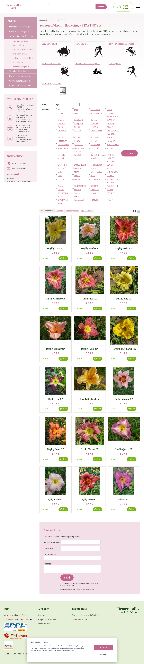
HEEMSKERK (63, 141)
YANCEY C (62, 203)
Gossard (77, 131)
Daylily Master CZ (89, 499)
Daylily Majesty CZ (55, 348)
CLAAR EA (111, 120)
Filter (129, 153)
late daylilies (123, 69)
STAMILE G (95, 193)
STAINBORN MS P (63, 195)
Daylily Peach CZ (89, 248)
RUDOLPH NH (113, 186)
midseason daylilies (56, 69)
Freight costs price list (47, 619)
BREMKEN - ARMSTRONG (112, 115)
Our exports (43, 615)
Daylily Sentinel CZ (89, 398)
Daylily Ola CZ (55, 398)
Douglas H (78, 123)
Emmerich (62, 131)
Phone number (50, 554)
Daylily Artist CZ (123, 248)
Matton (110, 168)
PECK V (77, 175)
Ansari (109, 109)
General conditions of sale (15, 615)
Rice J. (60, 186)
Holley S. (94, 141)
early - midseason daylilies (123, 49)
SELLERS (77, 189)
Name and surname (52, 542)
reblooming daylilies (56, 89)
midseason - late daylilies (89, 69)
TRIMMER (94, 200)
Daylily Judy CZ (123, 298)
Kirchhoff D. (96, 148)
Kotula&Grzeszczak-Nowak (97, 156)
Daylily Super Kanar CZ (124, 348)
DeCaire (61, 123)
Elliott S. (110, 127)
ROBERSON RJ (80, 186)
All (59, 109)
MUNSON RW (112, 172)
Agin (76, 109)
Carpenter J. (96, 120)
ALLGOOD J (95, 109)
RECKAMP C (95, 179)
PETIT (93, 175)
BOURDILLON (96, 113)
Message (47, 564)
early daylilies (89, 49)
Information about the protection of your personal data (77, 589)
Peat (60, 175)
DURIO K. (111, 123)
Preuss (77, 179)
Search (101, 7)
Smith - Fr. (95, 189)
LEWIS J (110, 165)
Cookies (9, 654)
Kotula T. (78, 155)
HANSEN (77, 137)
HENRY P (78, 141)
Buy (64, 258)
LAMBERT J (62, 165)
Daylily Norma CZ (90, 449)
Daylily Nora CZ (124, 499)
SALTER (61, 189)
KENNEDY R (95, 144)
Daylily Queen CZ (124, 449)
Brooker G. (78, 120)
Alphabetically (86, 211)
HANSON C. (95, 137)
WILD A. (110, 200)
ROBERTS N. (96, 186)
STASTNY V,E (63, 200)
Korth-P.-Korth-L (61, 156)
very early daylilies (56, 49)
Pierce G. (110, 175)
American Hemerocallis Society (85, 615)
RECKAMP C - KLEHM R (112, 181)
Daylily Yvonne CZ (123, 398)
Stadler (110, 189)
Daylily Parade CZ (55, 499)
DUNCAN (94, 123)
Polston (61, 179)
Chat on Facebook (79, 619)
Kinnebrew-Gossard (79, 150)
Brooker (61, 120)
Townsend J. (79, 200)
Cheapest (59, 211)
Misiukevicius (96, 172)
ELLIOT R (94, 127)
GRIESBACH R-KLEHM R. (113, 132)
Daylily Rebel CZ (89, 348)
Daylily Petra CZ (55, 449)
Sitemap (17, 654)
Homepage (43, 20)
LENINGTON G (96, 165)
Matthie (94, 168)
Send (67, 577)
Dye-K (60, 127)
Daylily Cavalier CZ (55, 298)
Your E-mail (48, 548)
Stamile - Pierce (77, 195)
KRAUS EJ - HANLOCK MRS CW (111, 158)
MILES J (77, 172)
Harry (109, 137)
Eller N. (77, 127)
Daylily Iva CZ (89, 298)
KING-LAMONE (113, 144)
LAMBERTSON (80, 165)
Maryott (77, 168)
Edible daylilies (44, 623)
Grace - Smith (96, 131)
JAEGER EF (78, 144)
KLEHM (110, 148)
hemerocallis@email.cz (20, 168)
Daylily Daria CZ (55, 248)
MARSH (61, 168)
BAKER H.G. (62, 113)
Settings (103, 654)
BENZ (76, 113)
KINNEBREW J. (63, 148)
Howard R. (111, 141)
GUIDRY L (62, 137)
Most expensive (72, 211)
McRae (60, 172)
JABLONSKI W (63, 144)
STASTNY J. (111, 193)
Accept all (104, 647)
